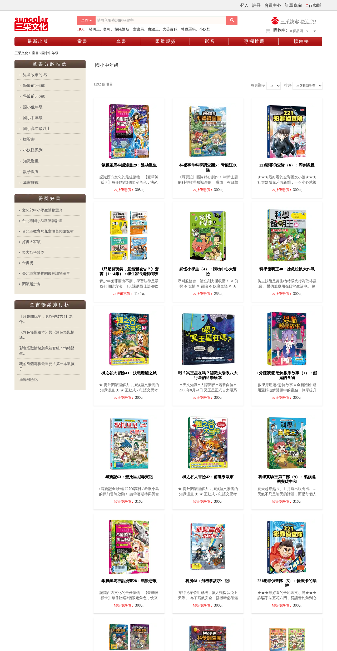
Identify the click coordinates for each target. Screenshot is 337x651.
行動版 (313, 5)
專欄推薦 (254, 41)
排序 (288, 85)
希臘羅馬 (188, 29)
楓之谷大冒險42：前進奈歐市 (208, 477)
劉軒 (107, 29)
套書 (121, 41)
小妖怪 (204, 29)
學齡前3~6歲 (34, 96)
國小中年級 (33, 118)
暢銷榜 (301, 41)
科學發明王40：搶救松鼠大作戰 (287, 269)
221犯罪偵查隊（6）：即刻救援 (287, 165)
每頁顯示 (258, 85)
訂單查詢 (293, 5)
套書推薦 (31, 182)
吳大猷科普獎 (33, 252)
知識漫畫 (31, 161)
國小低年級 (33, 107)
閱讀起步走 (31, 284)
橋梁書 (29, 139)
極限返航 (122, 29)
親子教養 (31, 172)
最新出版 (38, 41)
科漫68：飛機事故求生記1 (208, 581)
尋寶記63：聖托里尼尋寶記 (129, 477)
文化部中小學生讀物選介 (42, 210)
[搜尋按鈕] (231, 20)
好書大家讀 (31, 242)
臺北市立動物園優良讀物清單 (46, 273)
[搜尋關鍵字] (161, 20)
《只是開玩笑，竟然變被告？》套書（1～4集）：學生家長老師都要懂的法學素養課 (129, 274)
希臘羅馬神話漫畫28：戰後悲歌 (129, 581)
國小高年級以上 (37, 129)
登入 (244, 5)
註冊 (256, 5)
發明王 (94, 29)
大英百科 (169, 29)
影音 (210, 41)
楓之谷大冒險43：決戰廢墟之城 (129, 373)
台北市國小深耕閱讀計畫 (42, 221)
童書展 (138, 29)
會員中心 (272, 5)
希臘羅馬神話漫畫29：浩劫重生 (129, 165)
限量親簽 (165, 41)
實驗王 (153, 29)
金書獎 (27, 263)
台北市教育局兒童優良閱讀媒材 (48, 231)
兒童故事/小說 (35, 75)
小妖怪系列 (33, 150)
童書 (82, 41)
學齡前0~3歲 (34, 85)
